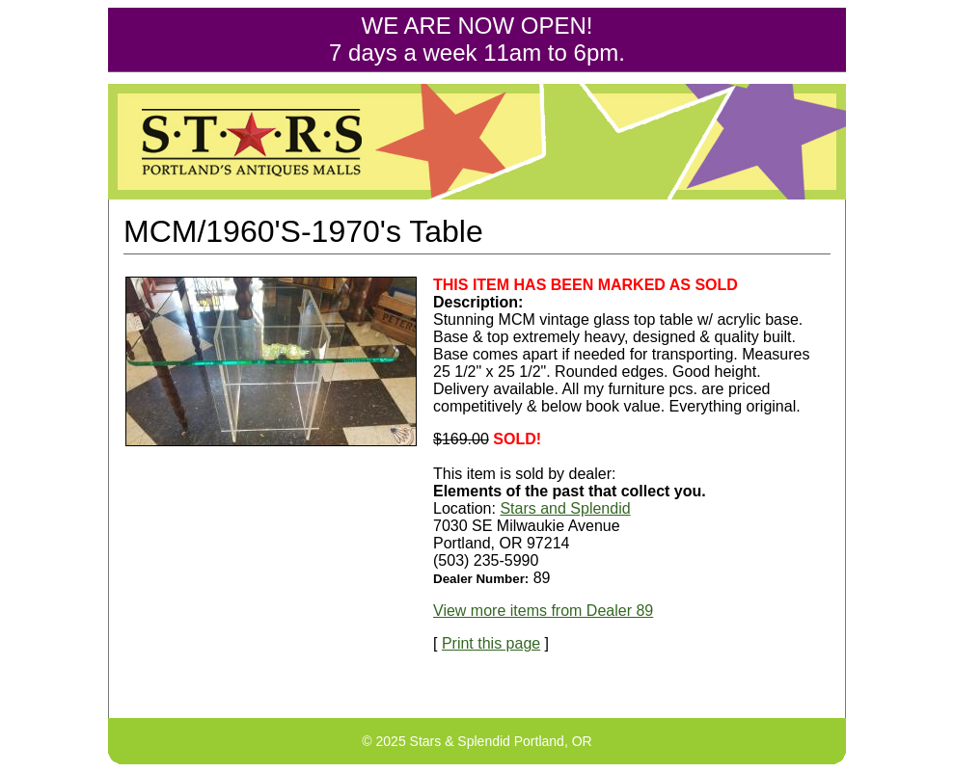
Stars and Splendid (565, 508)
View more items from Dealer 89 (543, 610)
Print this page (491, 643)
